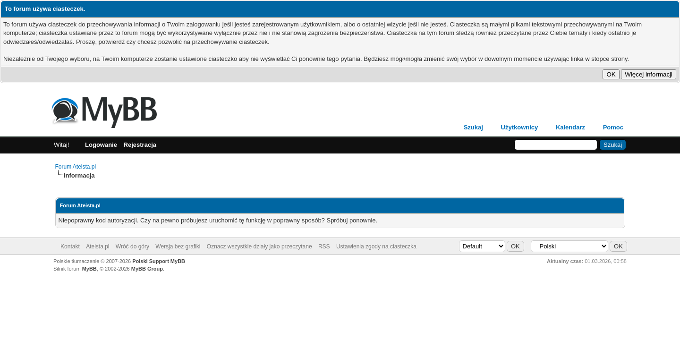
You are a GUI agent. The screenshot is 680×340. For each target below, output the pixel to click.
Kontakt (70, 246)
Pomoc (613, 127)
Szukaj (473, 127)
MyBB (89, 269)
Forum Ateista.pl (75, 166)
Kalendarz (570, 127)
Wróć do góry (132, 246)
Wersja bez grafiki (177, 246)
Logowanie (101, 144)
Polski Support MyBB (158, 261)
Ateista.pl (97, 246)
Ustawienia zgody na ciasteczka (376, 246)
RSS (324, 246)
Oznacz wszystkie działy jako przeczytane (259, 246)
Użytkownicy (519, 127)
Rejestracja (140, 144)
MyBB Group (147, 269)
